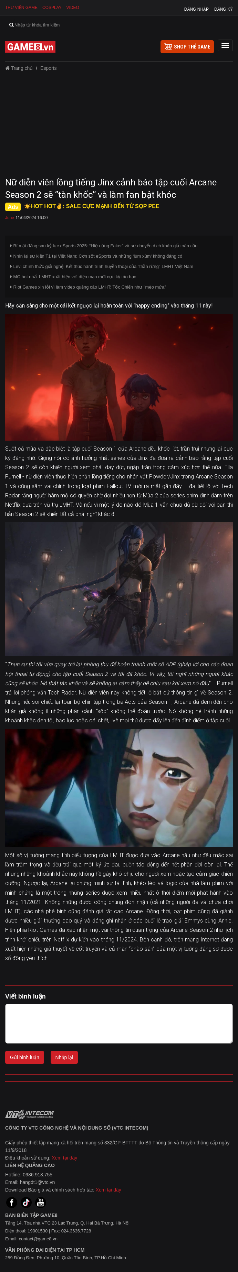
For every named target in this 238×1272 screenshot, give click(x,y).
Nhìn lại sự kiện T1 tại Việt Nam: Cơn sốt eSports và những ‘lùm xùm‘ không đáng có (96, 256)
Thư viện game (21, 7)
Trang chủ (19, 68)
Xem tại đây (64, 1158)
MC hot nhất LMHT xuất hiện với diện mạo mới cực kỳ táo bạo (73, 276)
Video (72, 7)
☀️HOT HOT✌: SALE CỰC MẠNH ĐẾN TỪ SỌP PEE (91, 206)
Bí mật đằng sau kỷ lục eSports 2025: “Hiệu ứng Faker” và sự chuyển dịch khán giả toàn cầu (103, 245)
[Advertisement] (119, 126)
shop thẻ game (187, 46)
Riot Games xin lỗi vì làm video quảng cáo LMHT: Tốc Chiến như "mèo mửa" (88, 287)
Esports (48, 68)
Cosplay (52, 7)
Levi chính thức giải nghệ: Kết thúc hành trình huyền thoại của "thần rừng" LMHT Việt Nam (101, 266)
